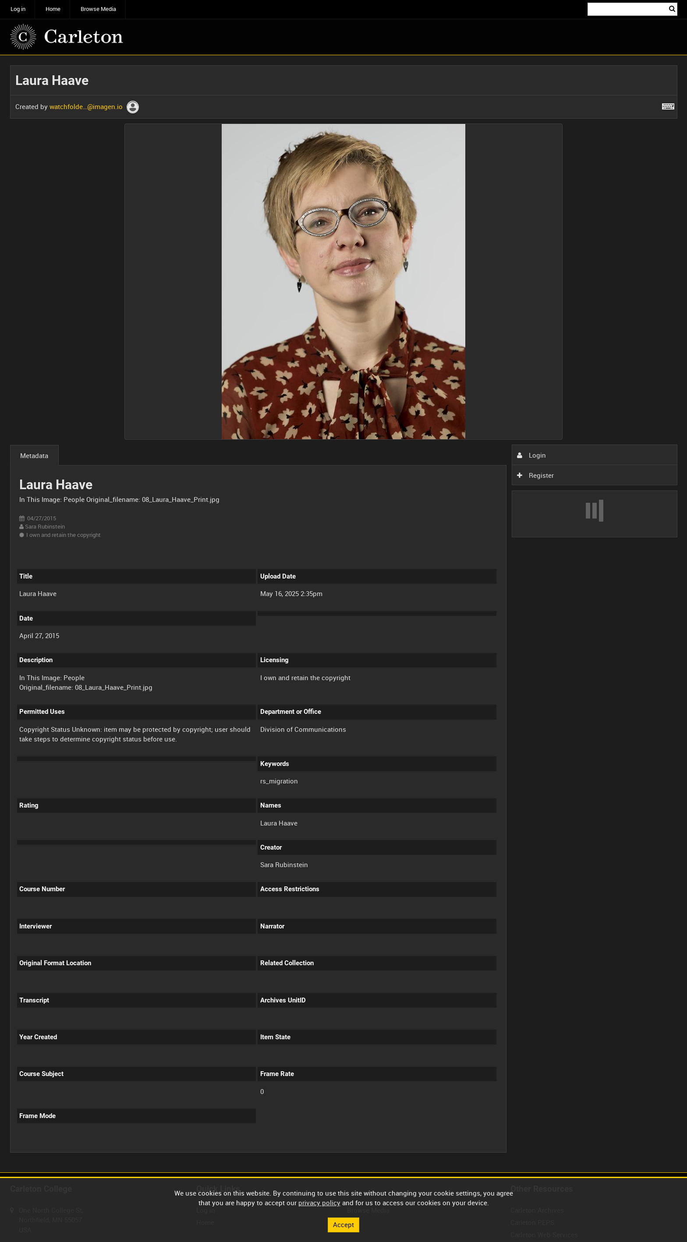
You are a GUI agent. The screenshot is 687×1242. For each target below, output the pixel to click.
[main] (343, 613)
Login (531, 455)
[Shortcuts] (668, 104)
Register (535, 475)
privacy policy (319, 1202)
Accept (343, 1224)
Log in (18, 9)
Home (53, 9)
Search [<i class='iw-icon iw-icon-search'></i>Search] (672, 8)
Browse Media (98, 9)
